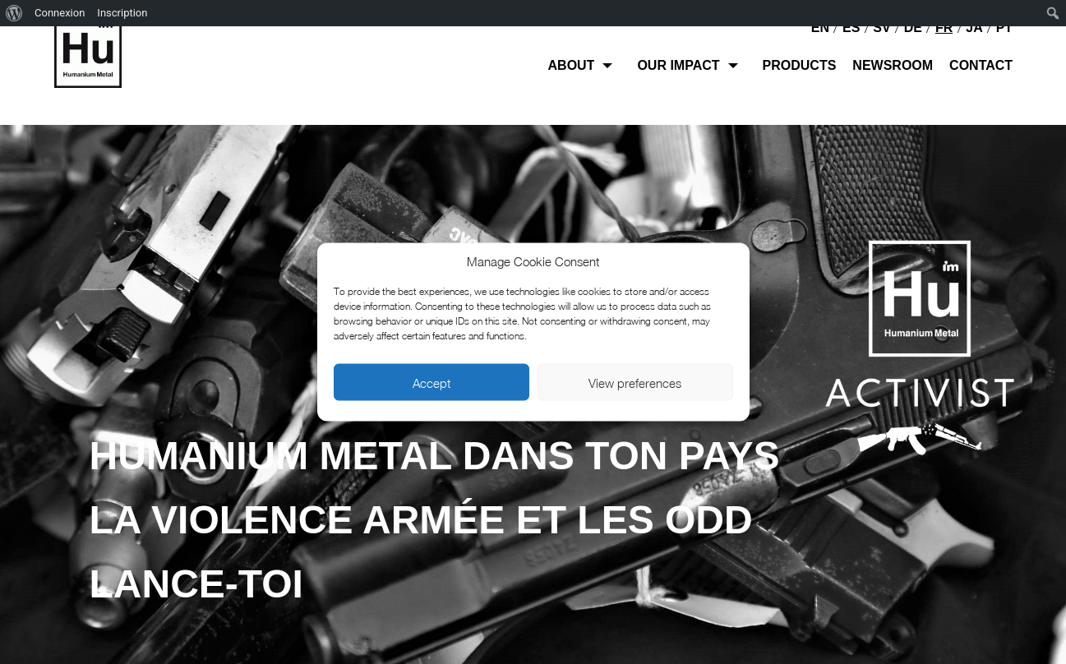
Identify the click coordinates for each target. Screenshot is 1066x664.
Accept (431, 382)
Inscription (122, 13)
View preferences (634, 382)
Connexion (60, 13)
